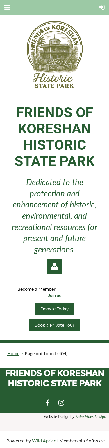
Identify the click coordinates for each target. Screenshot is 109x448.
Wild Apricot (45, 440)
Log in (54, 266)
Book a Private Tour (54, 325)
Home (13, 353)
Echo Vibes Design (91, 416)
